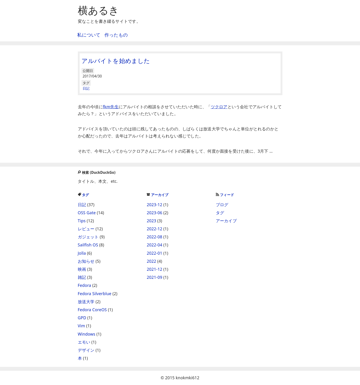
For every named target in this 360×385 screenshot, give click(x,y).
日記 (86, 88)
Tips (82, 220)
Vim (81, 325)
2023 (151, 220)
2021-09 (154, 277)
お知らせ (86, 261)
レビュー (86, 228)
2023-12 (154, 204)
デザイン (86, 350)
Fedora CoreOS (92, 309)
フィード (225, 194)
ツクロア (219, 106)
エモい (84, 342)
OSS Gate (87, 212)
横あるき (98, 10)
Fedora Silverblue (95, 293)
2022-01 (154, 253)
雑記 (82, 277)
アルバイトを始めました (116, 61)
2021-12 (154, 269)
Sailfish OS (88, 245)
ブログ (222, 204)
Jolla (82, 253)
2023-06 (154, 212)
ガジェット (88, 237)
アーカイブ (158, 194)
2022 (151, 261)
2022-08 (154, 237)
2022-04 (154, 245)
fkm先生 (111, 106)
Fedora (84, 285)
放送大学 (86, 301)
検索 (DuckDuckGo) (96, 172)
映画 (82, 269)
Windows (87, 334)
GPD (82, 317)
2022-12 (154, 228)
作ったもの (116, 35)
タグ (83, 194)
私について (88, 35)
